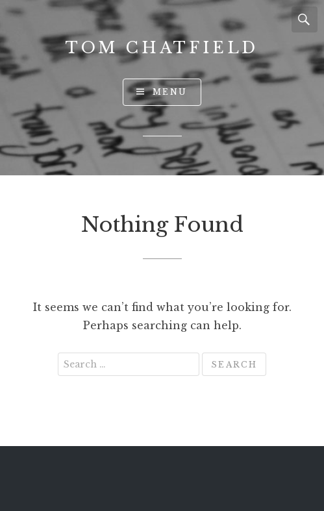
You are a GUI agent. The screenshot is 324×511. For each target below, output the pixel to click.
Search (305, 19)
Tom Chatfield (162, 47)
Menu (170, 92)
